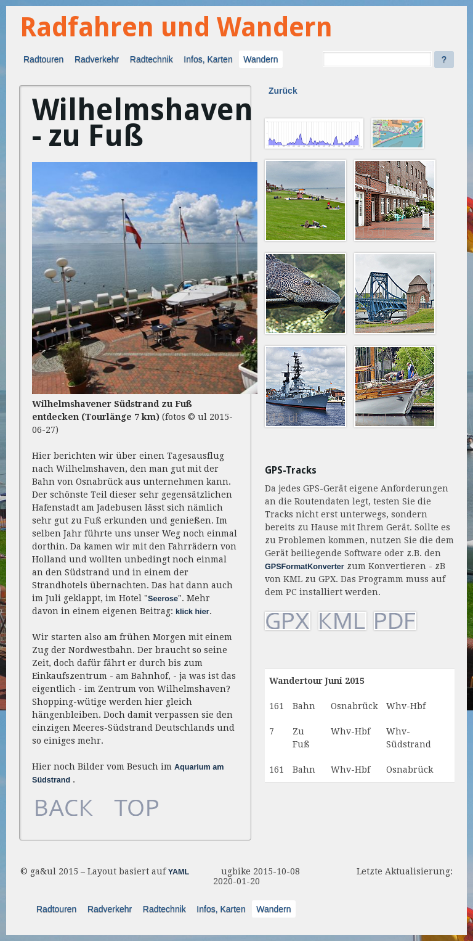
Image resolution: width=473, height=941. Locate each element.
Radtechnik (151, 59)
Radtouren (43, 59)
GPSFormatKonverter (304, 566)
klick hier (192, 611)
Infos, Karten (208, 59)
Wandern (260, 59)
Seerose (163, 598)
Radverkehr (97, 59)
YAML (179, 872)
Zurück (283, 91)
